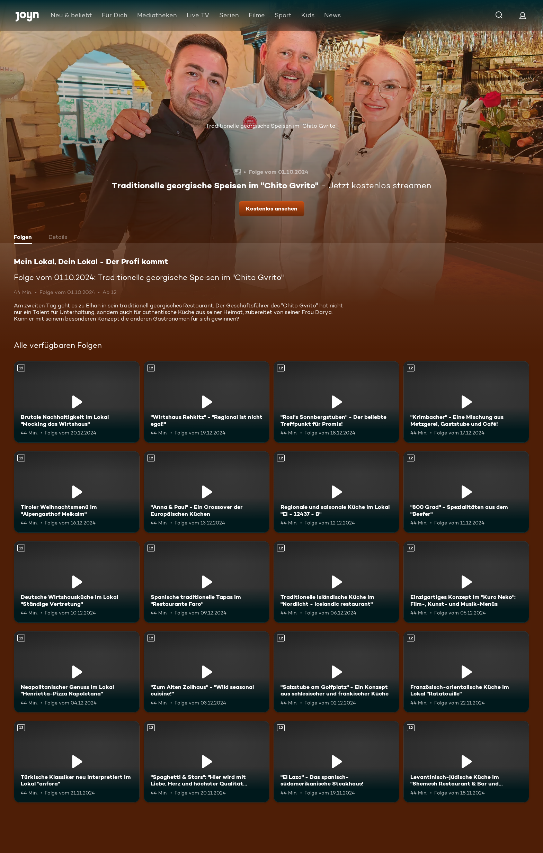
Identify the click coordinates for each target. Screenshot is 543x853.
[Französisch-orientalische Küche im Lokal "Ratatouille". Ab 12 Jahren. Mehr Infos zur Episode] (466, 672)
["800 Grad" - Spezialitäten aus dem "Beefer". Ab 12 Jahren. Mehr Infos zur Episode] (466, 492)
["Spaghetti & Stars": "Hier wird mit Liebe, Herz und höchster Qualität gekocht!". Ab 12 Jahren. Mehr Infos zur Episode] (206, 761)
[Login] (522, 15)
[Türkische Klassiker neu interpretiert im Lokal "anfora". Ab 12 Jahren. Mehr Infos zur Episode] (77, 761)
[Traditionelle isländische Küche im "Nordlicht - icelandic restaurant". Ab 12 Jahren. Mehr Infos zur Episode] (336, 582)
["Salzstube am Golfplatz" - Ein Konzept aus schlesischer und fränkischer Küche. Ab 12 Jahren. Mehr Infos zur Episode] (336, 672)
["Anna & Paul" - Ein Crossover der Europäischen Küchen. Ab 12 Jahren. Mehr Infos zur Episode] (206, 492)
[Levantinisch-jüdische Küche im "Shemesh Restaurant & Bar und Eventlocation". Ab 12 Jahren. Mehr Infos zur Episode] (466, 761)
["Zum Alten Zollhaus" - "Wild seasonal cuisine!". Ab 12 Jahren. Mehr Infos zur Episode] (206, 672)
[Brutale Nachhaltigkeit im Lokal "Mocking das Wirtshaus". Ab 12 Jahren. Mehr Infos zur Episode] (77, 402)
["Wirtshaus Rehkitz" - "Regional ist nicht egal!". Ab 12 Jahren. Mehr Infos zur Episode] (206, 402)
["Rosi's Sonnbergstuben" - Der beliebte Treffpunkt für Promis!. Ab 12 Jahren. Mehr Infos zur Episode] (336, 402)
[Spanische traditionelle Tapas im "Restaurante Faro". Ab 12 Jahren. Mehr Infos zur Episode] (206, 582)
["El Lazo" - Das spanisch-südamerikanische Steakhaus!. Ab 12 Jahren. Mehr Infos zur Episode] (336, 761)
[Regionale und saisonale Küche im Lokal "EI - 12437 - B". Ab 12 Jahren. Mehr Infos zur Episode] (336, 492)
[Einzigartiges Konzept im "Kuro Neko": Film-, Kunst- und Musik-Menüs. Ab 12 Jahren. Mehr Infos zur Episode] (466, 582)
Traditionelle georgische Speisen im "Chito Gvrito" (271, 126)
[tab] (24, 238)
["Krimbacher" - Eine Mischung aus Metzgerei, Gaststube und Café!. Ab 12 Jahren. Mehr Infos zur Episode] (466, 402)
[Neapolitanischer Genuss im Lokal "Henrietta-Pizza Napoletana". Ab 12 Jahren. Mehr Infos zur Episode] (77, 672)
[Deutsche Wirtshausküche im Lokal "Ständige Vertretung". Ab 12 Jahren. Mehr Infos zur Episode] (77, 582)
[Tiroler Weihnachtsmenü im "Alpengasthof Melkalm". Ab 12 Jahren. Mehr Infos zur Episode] (77, 492)
